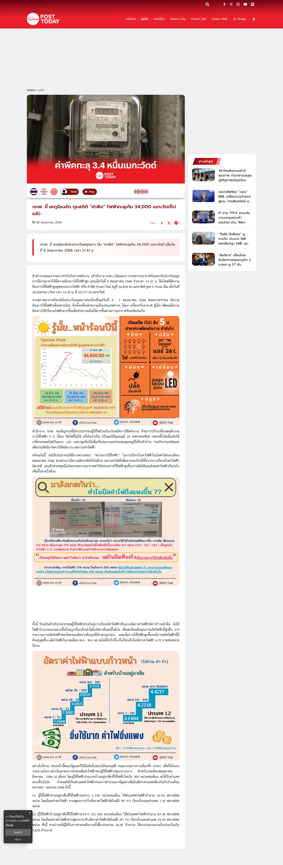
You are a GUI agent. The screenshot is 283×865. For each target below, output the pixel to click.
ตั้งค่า (18, 839)
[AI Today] (239, 19)
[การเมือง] (159, 19)
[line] (176, 223)
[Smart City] (178, 19)
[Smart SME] (220, 19)
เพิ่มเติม (9, 824)
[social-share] (224, 4)
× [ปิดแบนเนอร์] (30, 812)
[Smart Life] (198, 19)
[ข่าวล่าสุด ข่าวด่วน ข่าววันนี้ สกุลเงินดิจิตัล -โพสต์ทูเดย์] (43, 19)
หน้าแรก (31, 90)
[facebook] (162, 223)
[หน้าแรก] (131, 19)
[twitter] (169, 223)
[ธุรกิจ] (144, 19)
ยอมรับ (18, 832)
